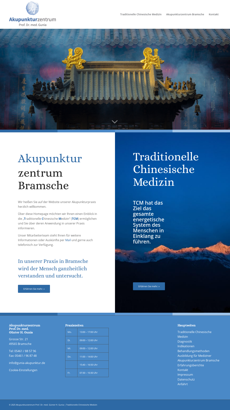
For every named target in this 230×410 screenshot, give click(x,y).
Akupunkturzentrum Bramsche (198, 360)
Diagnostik (185, 341)
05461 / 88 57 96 (25, 351)
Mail (68, 240)
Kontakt (183, 370)
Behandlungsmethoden (194, 351)
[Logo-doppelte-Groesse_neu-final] (32, 14)
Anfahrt (183, 384)
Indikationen (186, 346)
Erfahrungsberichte (191, 365)
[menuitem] (141, 14)
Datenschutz (186, 379)
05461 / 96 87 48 (26, 356)
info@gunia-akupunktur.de (27, 363)
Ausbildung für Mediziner (194, 356)
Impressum (185, 375)
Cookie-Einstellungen (23, 370)
